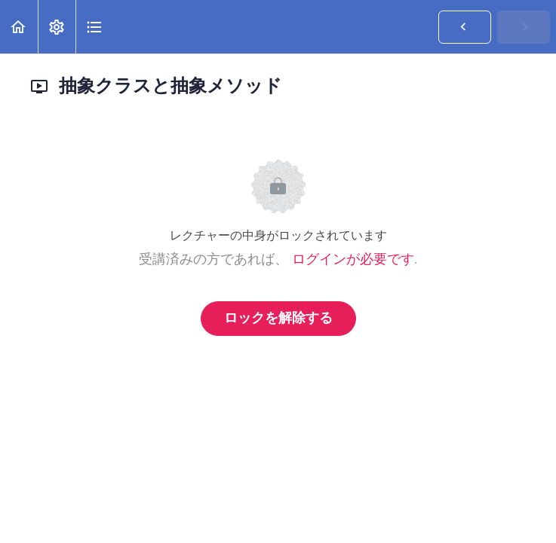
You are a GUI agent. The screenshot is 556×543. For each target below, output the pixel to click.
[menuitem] (56, 26)
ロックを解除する (278, 318)
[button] (19, 26)
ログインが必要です (353, 260)
